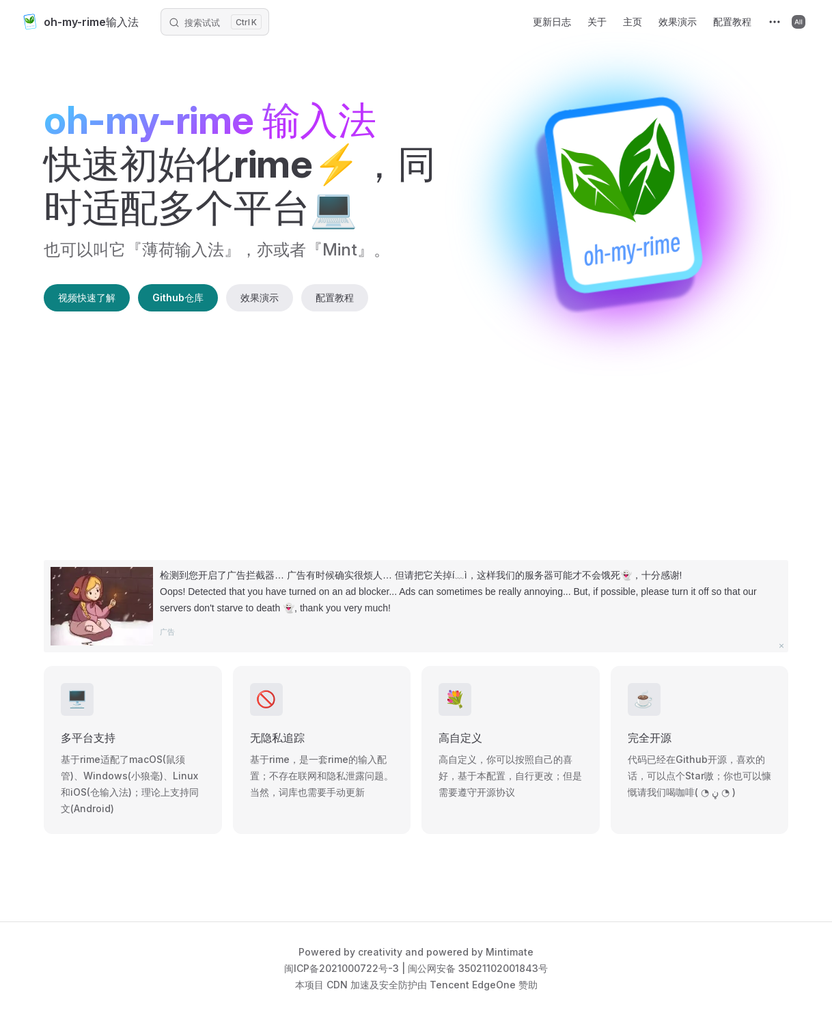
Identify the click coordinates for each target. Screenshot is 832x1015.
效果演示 (259, 297)
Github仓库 (178, 297)
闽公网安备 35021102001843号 (478, 968)
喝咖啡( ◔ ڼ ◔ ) (701, 792)
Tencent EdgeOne (473, 984)
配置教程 (335, 297)
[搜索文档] (215, 22)
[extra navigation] (773, 22)
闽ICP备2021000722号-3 (341, 968)
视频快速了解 (86, 297)
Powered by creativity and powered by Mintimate (416, 952)
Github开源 (701, 759)
